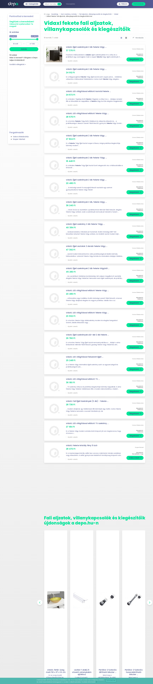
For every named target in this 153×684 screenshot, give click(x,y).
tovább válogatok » (17, 64)
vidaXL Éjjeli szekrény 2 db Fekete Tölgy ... (85, 224)
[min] (15, 43)
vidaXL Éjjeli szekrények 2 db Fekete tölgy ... (86, 47)
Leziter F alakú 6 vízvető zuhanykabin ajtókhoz (81, 672)
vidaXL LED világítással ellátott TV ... (83, 379)
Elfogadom (111, 680)
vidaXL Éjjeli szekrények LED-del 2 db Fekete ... (87, 335)
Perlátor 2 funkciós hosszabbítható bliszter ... (134, 672)
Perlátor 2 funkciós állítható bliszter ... (108, 671)
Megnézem (136, 59)
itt (96, 682)
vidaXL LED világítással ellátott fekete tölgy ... (87, 113)
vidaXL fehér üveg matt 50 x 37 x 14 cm (56, 671)
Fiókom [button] (123, 4)
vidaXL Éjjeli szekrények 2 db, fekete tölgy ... (86, 202)
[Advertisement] (23, 97)
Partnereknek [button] (139, 4)
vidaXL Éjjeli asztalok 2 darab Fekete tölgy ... (87, 246)
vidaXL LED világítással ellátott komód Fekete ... (88, 91)
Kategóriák (28, 4)
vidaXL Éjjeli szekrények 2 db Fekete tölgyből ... (88, 268)
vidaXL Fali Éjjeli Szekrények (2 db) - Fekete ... (87, 401)
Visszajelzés (70, 4)
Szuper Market (19, 139)
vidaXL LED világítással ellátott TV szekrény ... (87, 423)
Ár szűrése (14, 32)
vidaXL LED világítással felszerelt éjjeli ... (84, 357)
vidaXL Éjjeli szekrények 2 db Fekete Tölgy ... (86, 157)
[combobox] (51, 4)
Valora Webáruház (21, 136)
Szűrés (24, 49)
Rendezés (138, 38)
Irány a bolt (135, 458)
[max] (32, 43)
